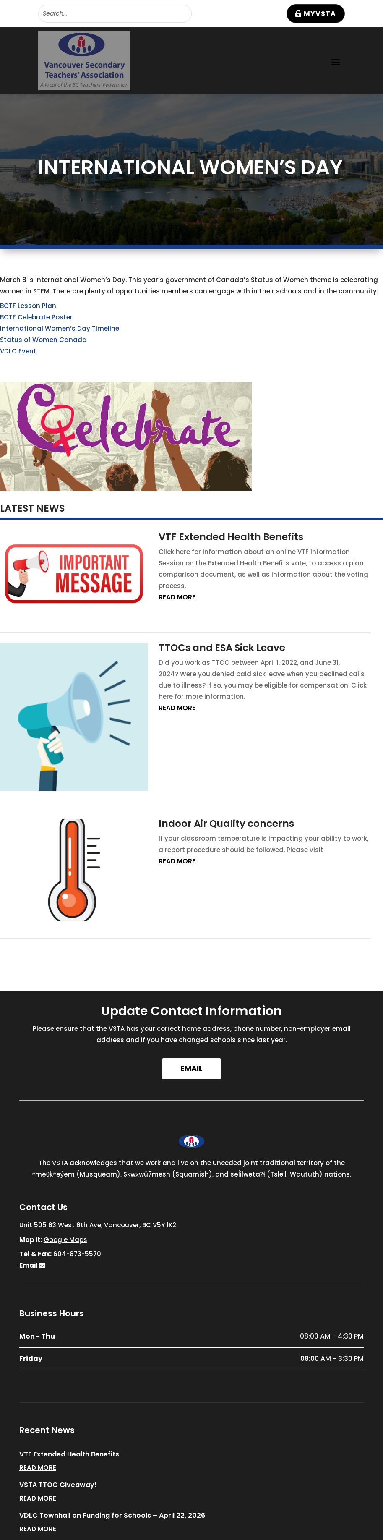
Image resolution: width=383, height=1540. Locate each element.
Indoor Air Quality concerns (226, 823)
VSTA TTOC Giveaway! (57, 1485)
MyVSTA (320, 13)
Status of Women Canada (43, 339)
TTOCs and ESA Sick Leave (222, 647)
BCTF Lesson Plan (28, 305)
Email (191, 1068)
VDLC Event (18, 351)
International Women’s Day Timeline (59, 328)
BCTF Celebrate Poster (36, 317)
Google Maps (65, 1239)
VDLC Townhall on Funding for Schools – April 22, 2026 (112, 1515)
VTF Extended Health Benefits (231, 537)
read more (177, 597)
